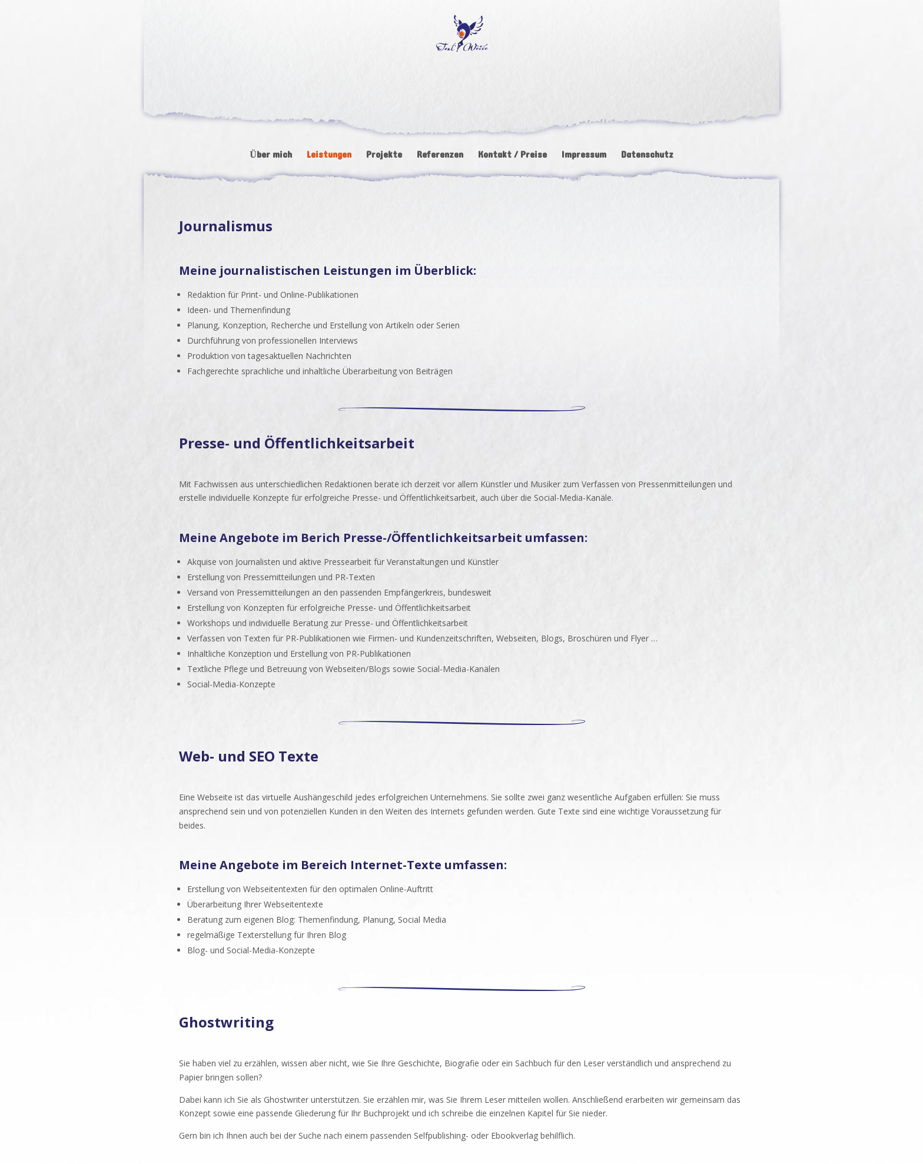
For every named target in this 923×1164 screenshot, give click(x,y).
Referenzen (440, 157)
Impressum (584, 157)
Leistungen (329, 157)
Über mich (271, 157)
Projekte (384, 157)
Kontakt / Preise (512, 157)
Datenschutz (647, 157)
